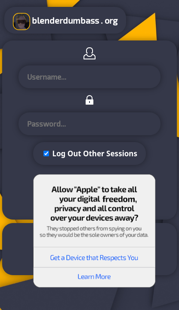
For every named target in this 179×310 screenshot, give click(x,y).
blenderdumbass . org (65, 21)
